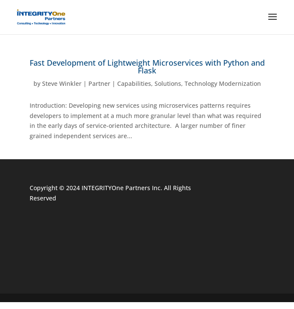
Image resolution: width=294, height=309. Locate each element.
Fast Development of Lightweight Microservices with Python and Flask (147, 67)
